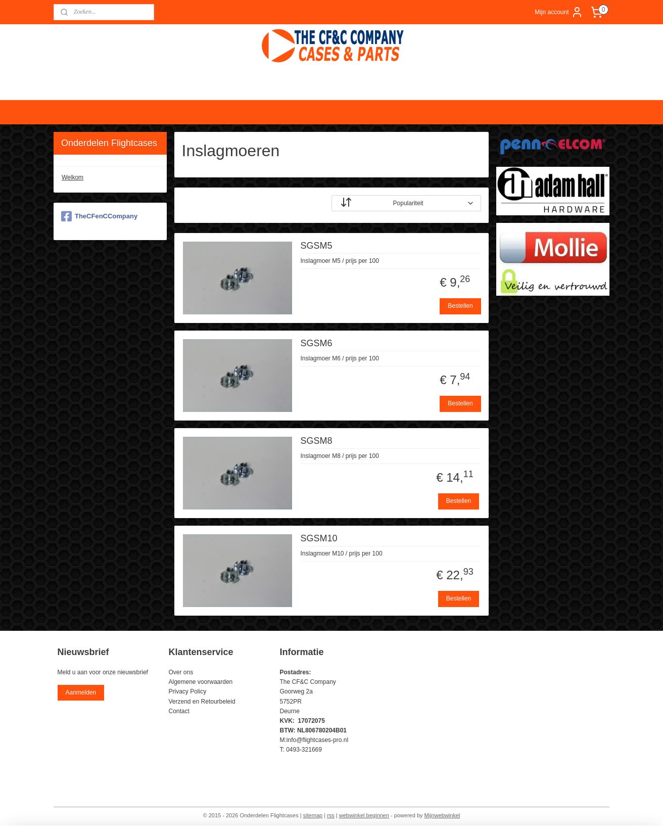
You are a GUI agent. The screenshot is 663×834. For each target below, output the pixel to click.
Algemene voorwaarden (201, 681)
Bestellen (460, 305)
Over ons (181, 672)
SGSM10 (319, 538)
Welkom (72, 177)
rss (331, 815)
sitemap (313, 815)
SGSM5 (317, 246)
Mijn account (559, 12)
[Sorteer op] (406, 203)
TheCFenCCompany (99, 216)
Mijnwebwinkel (442, 815)
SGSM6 (317, 343)
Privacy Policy (188, 691)
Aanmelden (80, 692)
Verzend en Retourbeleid (202, 701)
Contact (179, 711)
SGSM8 (317, 441)
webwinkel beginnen (364, 815)
